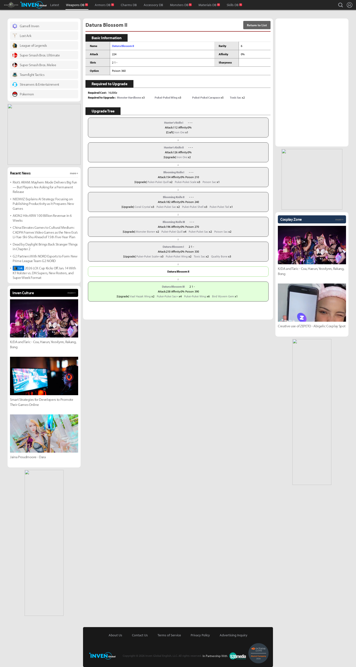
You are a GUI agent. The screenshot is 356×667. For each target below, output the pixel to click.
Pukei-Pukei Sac (166, 207)
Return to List (257, 25)
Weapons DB (75, 5)
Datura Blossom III (173, 286)
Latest (54, 5)
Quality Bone (219, 256)
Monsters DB (179, 5)
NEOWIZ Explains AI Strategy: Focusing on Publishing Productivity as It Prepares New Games (43, 204)
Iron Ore (179, 132)
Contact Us (140, 635)
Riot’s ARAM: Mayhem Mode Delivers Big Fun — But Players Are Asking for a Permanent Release (45, 187)
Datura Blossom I (173, 246)
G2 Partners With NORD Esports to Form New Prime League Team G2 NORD (45, 258)
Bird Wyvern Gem (223, 296)
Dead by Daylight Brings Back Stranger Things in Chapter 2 (45, 246)
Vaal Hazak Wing (140, 296)
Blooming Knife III (174, 222)
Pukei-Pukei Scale (186, 182)
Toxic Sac (199, 256)
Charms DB (129, 5)
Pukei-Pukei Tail (219, 207)
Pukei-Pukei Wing (177, 256)
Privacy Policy (200, 635)
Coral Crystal (142, 207)
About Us (115, 635)
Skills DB (233, 5)
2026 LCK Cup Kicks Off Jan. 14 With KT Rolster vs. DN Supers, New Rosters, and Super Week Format (44, 273)
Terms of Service (169, 635)
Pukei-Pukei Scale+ (148, 256)
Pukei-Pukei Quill (158, 182)
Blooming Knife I (173, 172)
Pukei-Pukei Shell (193, 207)
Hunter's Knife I (173, 122)
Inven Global (33, 5)
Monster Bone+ (145, 231)
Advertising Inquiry (233, 635)
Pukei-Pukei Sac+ (167, 296)
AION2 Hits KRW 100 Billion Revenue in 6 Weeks (42, 218)
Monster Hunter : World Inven (19, 4)
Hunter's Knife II (174, 147)
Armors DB (103, 5)
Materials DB (207, 5)
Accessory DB (153, 5)
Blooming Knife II (173, 197)
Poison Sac (209, 182)
